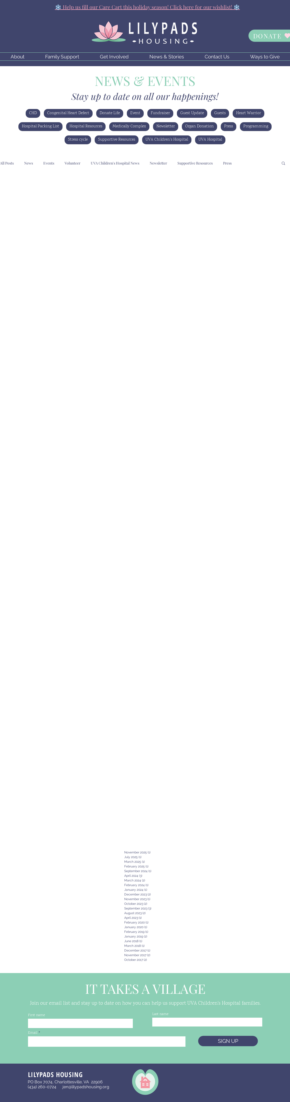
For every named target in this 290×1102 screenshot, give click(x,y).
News (28, 163)
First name (36, 1015)
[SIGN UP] (228, 1041)
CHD (33, 113)
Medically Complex (129, 126)
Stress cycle (78, 140)
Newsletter (165, 126)
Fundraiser (160, 113)
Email (32, 1033)
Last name (160, 1014)
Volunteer (72, 163)
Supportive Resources (116, 140)
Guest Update (192, 113)
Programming (255, 126)
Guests (220, 113)
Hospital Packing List (40, 126)
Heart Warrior (248, 113)
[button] (17, 56)
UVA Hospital (210, 140)
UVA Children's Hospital (167, 140)
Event (135, 113)
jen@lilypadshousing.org (86, 1086)
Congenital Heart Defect (68, 113)
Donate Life (110, 113)
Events (48, 163)
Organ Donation (199, 126)
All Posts (7, 163)
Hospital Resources (86, 126)
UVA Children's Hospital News (115, 163)
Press (228, 126)
